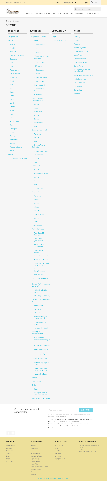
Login (8, 459)
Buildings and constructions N (37, 333)
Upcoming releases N (39, 359)
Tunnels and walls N (41, 349)
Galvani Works (15, 74)
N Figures (37, 309)
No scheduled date (40, 374)
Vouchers (58, 456)
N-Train (12, 110)
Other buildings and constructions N (41, 354)
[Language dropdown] (57, 3)
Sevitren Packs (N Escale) (41, 398)
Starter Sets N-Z (37, 225)
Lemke (36, 218)
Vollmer (12, 143)
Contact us (78, 90)
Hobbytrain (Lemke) (41, 174)
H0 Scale (35, 41)
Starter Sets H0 (39, 85)
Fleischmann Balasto (41, 260)
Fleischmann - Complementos (39, 270)
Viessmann (14, 140)
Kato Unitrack (39, 275)
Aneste (12, 44)
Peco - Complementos (42, 256)
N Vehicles (37, 313)
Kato (11, 85)
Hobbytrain (14, 77)
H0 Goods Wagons (40, 77)
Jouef (12, 81)
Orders (57, 448)
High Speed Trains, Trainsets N (38, 146)
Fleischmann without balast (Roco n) (41, 264)
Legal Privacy (78, 55)
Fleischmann (14, 70)
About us (29, 13)
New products (13, 37)
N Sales (34, 378)
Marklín (12, 103)
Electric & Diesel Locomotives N (37, 99)
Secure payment (93, 13)
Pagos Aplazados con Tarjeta (84, 75)
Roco (11, 125)
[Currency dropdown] (73, 3)
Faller (12, 66)
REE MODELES (39, 188)
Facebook (8, 433)
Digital (34, 385)
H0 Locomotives (39, 45)
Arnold (12, 48)
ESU (11, 63)
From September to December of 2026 (41, 369)
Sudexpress (14, 129)
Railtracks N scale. (38, 229)
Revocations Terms (81, 51)
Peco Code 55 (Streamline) (39, 245)
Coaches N (36, 166)
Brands (10, 40)
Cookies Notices (80, 59)
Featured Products (38, 381)
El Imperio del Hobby (17, 55)
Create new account (59, 40)
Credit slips (58, 451)
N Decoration (38, 306)
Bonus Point (78, 66)
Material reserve (65, 13)
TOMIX (12, 132)
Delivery (79, 13)
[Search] (87, 9)
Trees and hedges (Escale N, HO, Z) (40, 318)
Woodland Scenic (16, 147)
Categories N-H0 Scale (45, 13)
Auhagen (13, 52)
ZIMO (12, 151)
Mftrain (12, 107)
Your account (61, 442)
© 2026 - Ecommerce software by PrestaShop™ (53, 478)
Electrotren (14, 59)
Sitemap (77, 94)
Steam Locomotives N (39, 130)
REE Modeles (14, 121)
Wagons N (35, 192)
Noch (12, 114)
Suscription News (80, 62)
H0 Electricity (38, 95)
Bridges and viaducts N (42, 346)
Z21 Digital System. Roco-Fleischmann (40, 394)
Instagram (13, 433)
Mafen (12, 99)
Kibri (11, 88)
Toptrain (13, 136)
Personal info (59, 445)
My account (9, 461)
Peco (11, 118)
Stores (8, 456)
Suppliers (11, 154)
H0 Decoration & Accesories (39, 90)
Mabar (12, 96)
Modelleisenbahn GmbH (18, 158)
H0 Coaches (38, 66)
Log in (54, 37)
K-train (36, 203)
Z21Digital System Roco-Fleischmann (82, 71)
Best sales (9, 448)
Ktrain (12, 92)
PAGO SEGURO (79, 83)
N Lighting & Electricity (42, 296)
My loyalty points (60, 459)
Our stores (78, 86)
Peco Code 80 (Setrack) (39, 234)
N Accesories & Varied (41, 328)
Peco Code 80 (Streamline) (39, 240)
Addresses (58, 453)
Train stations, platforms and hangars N (42, 340)
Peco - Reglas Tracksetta (38, 251)
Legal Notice (78, 40)
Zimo (36, 389)
